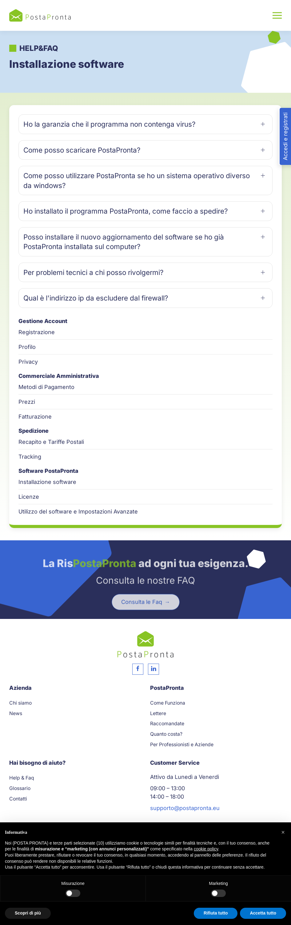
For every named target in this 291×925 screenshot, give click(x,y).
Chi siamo (20, 703)
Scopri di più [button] (28, 913)
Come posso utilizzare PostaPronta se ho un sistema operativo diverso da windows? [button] (136, 180)
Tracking (29, 456)
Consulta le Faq (142, 613)
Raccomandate (167, 723)
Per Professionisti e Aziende (181, 744)
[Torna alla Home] (40, 15)
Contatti (18, 799)
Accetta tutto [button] (263, 913)
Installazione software (47, 482)
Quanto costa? (166, 734)
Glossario (19, 788)
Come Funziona (167, 703)
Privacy (28, 361)
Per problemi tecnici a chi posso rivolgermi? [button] (93, 272)
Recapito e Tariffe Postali (51, 442)
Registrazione (36, 332)
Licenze (28, 496)
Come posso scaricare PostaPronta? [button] (82, 150)
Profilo (27, 347)
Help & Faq (21, 778)
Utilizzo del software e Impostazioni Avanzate (78, 511)
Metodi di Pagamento (46, 387)
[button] (277, 15)
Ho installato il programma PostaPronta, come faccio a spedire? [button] (125, 211)
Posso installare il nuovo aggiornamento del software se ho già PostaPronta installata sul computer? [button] (123, 242)
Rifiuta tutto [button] (216, 913)
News (15, 713)
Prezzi (26, 402)
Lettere (158, 713)
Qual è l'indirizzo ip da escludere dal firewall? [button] (95, 298)
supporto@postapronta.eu (185, 808)
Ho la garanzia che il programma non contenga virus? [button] (109, 124)
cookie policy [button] (206, 848)
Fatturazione (35, 416)
